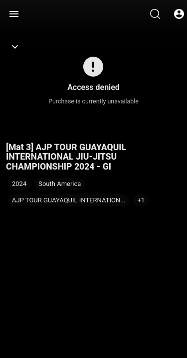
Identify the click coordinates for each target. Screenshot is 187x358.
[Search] (155, 14)
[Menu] (14, 14)
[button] (141, 200)
